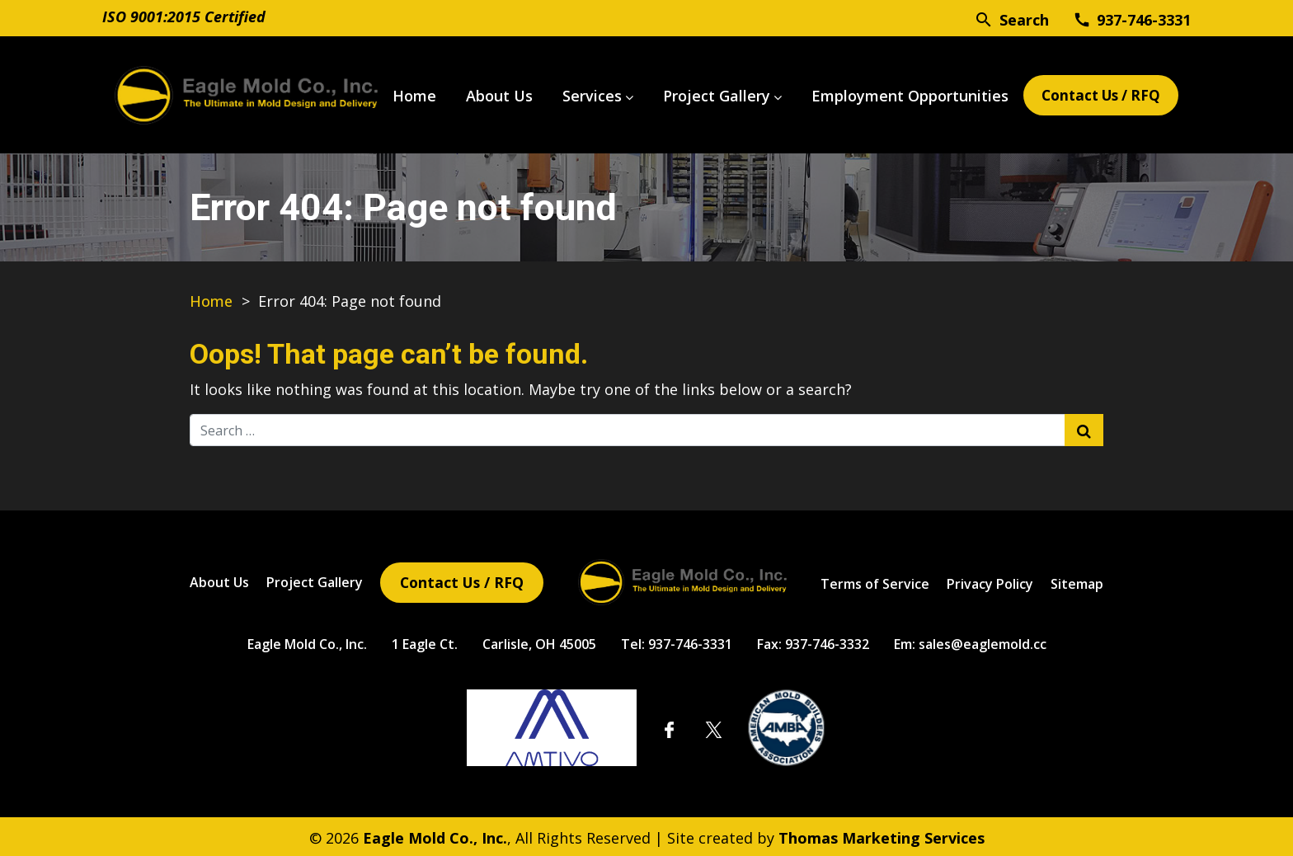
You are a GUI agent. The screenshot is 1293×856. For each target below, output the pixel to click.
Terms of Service (874, 581)
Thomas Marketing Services (881, 835)
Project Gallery (703, 94)
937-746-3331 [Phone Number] (690, 642)
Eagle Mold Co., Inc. (307, 642)
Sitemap (1077, 581)
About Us (486, 94)
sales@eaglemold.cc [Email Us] (982, 642)
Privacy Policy (990, 581)
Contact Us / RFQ (1094, 94)
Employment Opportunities (896, 94)
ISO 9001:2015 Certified (184, 16)
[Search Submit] (1084, 427)
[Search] (1011, 18)
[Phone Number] (1132, 19)
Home (401, 94)
